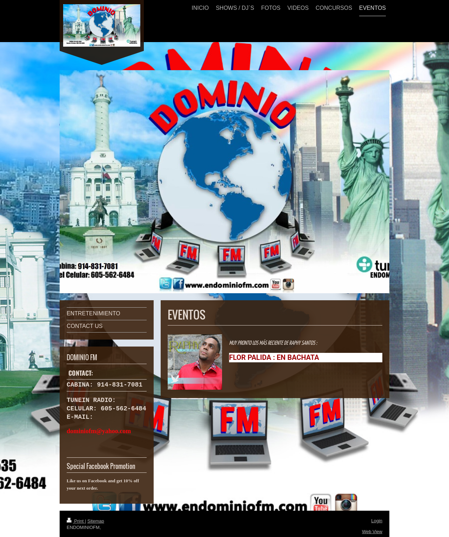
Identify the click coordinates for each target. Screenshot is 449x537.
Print (76, 520)
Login (376, 520)
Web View (372, 530)
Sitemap (95, 520)
